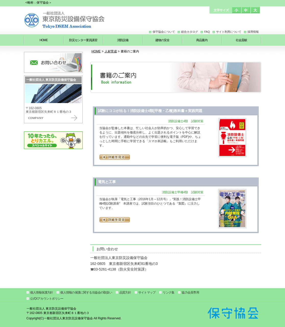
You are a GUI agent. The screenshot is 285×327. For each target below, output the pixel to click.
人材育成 (111, 51)
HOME (96, 51)
